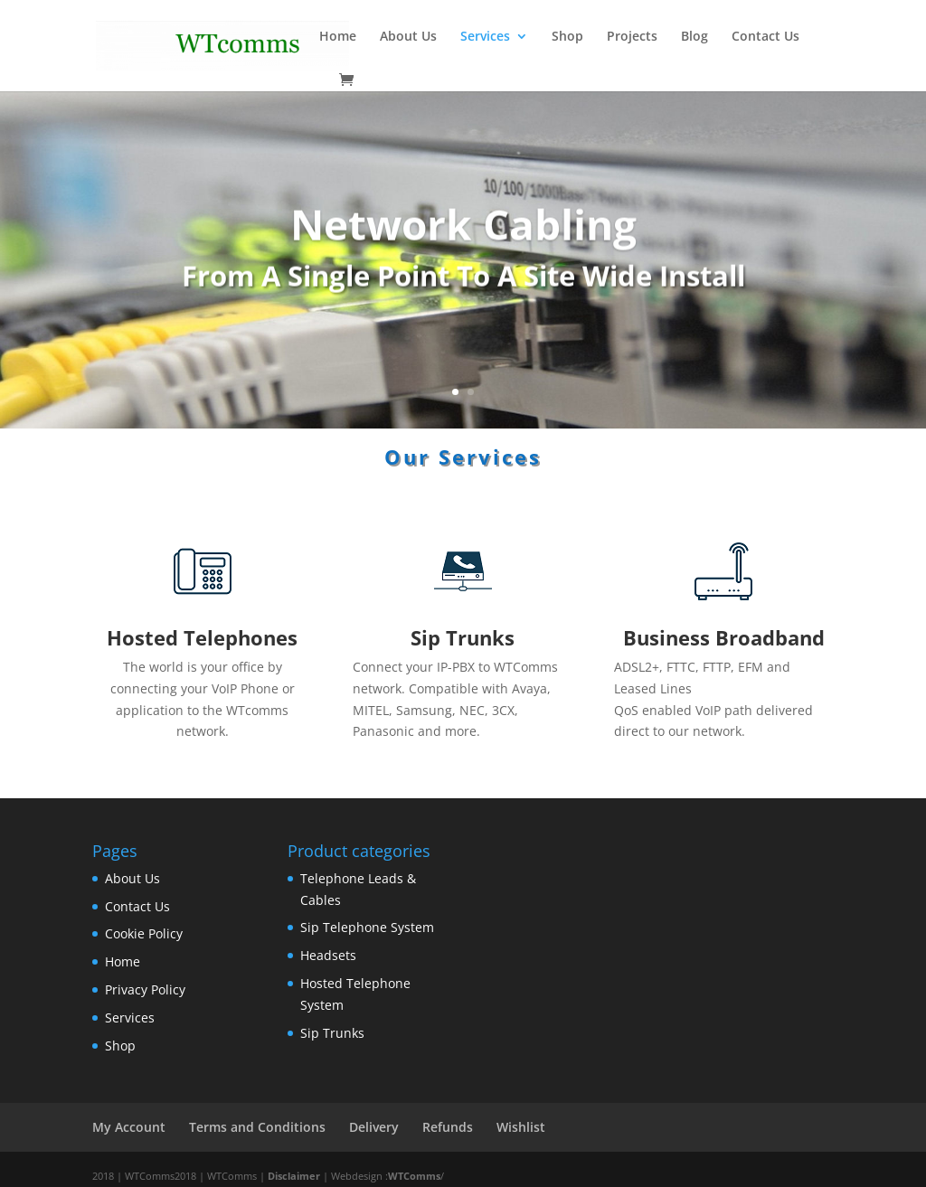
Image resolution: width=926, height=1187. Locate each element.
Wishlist (520, 1126)
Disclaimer (294, 1175)
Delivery (374, 1126)
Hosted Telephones (202, 637)
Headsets (328, 955)
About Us (132, 878)
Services (130, 1017)
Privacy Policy (145, 989)
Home (122, 961)
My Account (128, 1126)
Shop (120, 1045)
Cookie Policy (144, 933)
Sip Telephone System (367, 927)
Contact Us (137, 906)
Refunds (447, 1126)
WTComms (414, 1175)
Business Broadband (724, 637)
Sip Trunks (463, 637)
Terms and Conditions (257, 1126)
